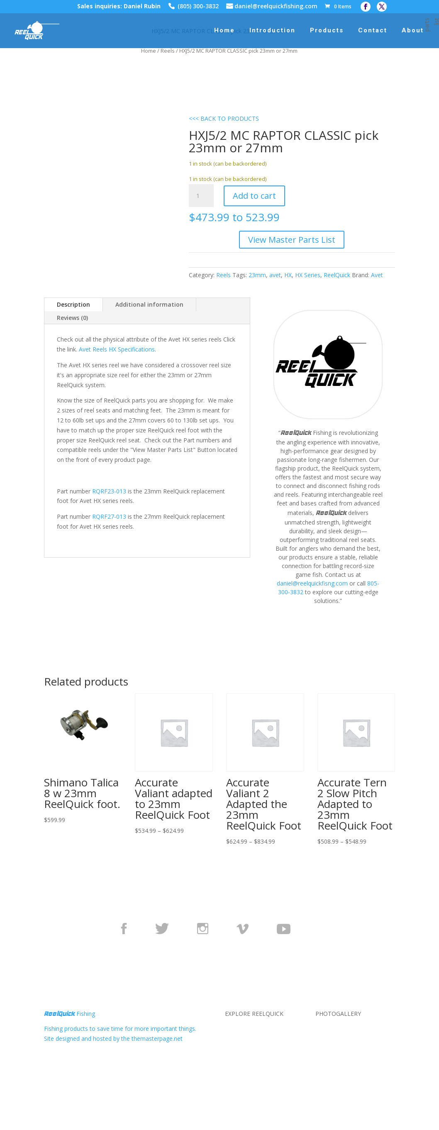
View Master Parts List (291, 239)
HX (288, 275)
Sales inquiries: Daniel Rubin (119, 7)
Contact (372, 30)
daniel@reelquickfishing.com (275, 7)
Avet (377, 275)
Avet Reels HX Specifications (117, 349)
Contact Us (240, 1058)
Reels (168, 50)
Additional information (149, 304)
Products (327, 30)
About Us (237, 1028)
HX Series (307, 275)
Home (224, 30)
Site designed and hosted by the (88, 1038)
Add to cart (254, 195)
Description (73, 304)
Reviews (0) (72, 318)
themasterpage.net (157, 1038)
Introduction (272, 30)
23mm (257, 275)
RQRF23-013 (109, 491)
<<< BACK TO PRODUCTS (224, 118)
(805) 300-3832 (198, 7)
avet (275, 275)
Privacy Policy (243, 1038)
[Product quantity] (201, 195)
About (413, 30)
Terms (233, 1048)
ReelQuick (337, 275)
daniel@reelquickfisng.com (312, 583)
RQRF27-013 (109, 516)
